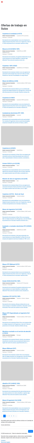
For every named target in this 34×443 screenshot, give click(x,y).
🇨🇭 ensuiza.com (6, 2)
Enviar (30, 431)
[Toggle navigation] (31, 2)
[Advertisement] (17, 10)
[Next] (16, 416)
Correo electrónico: (5, 425)
